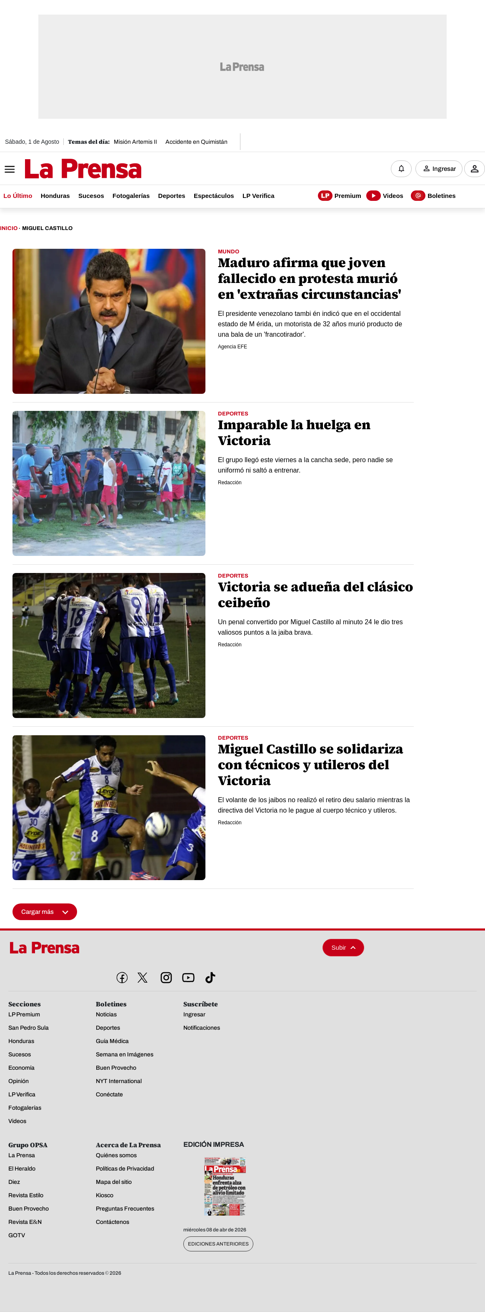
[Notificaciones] (401, 168)
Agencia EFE (232, 347)
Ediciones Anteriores (218, 1244)
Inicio (9, 228)
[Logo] (62, 169)
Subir (344, 947)
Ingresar (444, 168)
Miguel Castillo (47, 228)
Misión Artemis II (135, 142)
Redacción (230, 482)
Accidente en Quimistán (196, 142)
